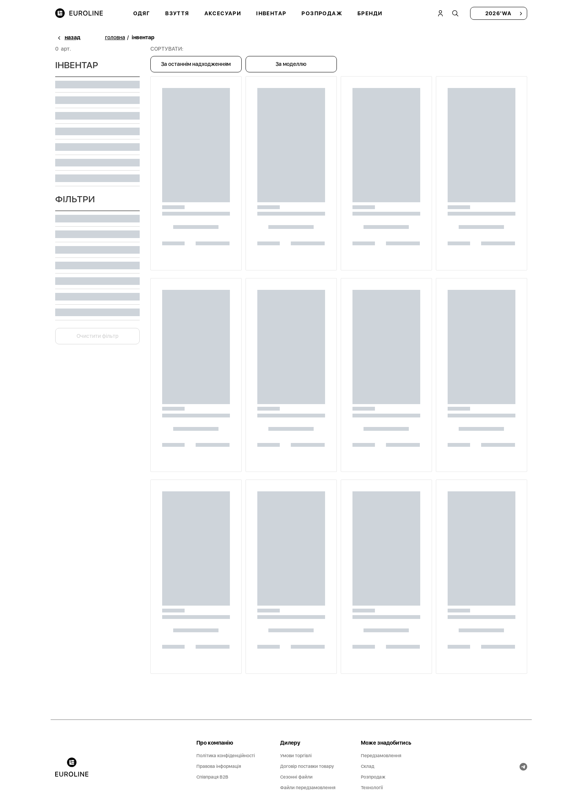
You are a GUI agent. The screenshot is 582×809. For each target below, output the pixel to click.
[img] (79, 13)
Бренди (369, 13)
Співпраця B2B (212, 777)
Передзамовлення (381, 755)
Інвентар (271, 13)
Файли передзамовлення (307, 787)
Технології (372, 787)
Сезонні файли (296, 777)
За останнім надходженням (196, 64)
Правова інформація (218, 766)
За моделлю (291, 64)
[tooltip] (455, 13)
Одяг (141, 13)
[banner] (71, 767)
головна (115, 37)
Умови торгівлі (296, 755)
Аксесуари (222, 13)
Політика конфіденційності (225, 755)
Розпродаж (321, 13)
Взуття (177, 13)
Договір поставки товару (307, 766)
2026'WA (498, 13)
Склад (367, 766)
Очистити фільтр (97, 336)
